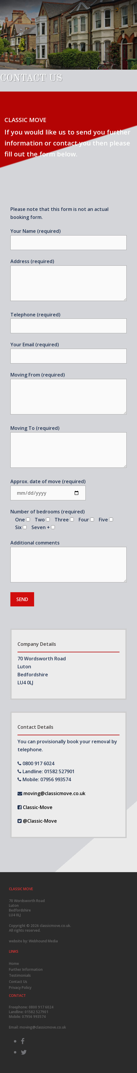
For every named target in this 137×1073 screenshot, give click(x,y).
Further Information (26, 969)
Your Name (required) (68, 237)
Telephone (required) (68, 320)
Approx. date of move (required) (48, 487)
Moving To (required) (68, 447)
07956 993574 (34, 1016)
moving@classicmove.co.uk (54, 793)
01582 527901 (36, 1011)
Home (14, 963)
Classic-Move (37, 807)
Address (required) (68, 280)
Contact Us (18, 981)
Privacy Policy (20, 987)
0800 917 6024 (41, 1007)
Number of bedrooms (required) (61, 519)
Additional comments (68, 561)
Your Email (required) (68, 350)
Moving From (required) (68, 393)
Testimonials (20, 975)
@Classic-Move (40, 821)
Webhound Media (43, 941)
